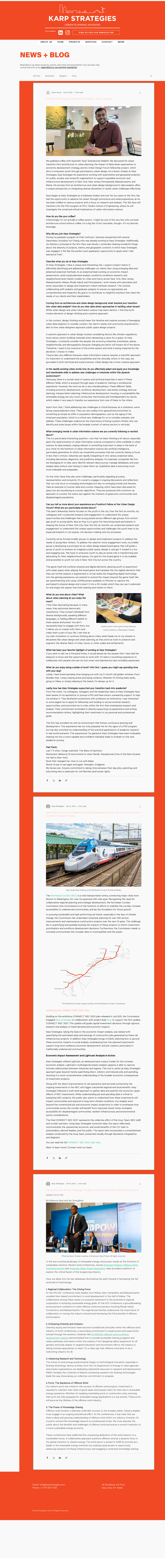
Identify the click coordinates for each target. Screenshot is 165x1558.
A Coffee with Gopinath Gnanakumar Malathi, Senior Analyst (79, 98)
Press (74, 76)
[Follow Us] (60, 32)
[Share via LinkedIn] (60, 780)
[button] (121, 42)
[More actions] (139, 92)
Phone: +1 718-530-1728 (44, 1488)
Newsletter (49, 76)
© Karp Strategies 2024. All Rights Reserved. (50, 1511)
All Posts (36, 76)
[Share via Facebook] (47, 780)
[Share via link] (66, 780)
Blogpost (63, 76)
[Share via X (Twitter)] (53, 780)
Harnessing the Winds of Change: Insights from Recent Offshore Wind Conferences (92, 1189)
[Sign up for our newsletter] (96, 32)
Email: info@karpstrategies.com (48, 1485)
